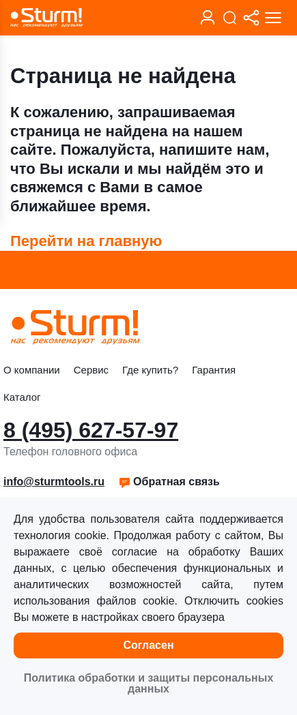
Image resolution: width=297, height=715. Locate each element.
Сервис (91, 370)
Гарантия (214, 370)
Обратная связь (169, 481)
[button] (169, 481)
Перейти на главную (86, 240)
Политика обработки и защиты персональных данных (149, 683)
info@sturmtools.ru (53, 481)
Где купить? (150, 370)
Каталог (22, 397)
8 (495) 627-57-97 (90, 430)
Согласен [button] (148, 645)
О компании (31, 370)
